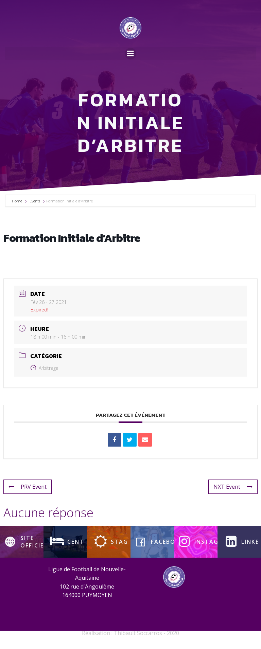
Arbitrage (44, 374)
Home (17, 206)
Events (35, 206)
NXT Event (233, 492)
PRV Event (27, 492)
